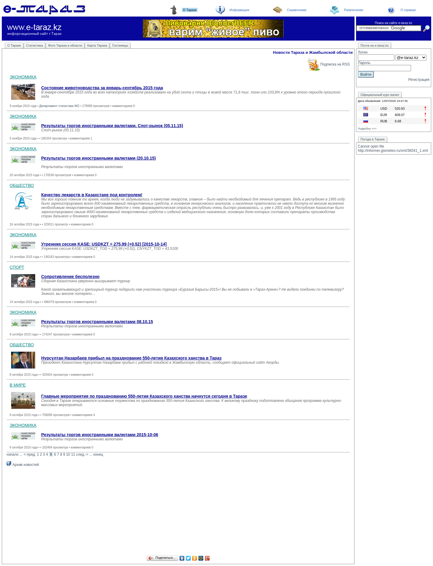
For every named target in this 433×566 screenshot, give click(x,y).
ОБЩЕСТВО (22, 185)
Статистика (34, 45)
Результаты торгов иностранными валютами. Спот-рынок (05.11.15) (112, 125)
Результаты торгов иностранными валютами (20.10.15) (98, 158)
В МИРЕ (18, 385)
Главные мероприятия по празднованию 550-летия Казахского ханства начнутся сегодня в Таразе (144, 396)
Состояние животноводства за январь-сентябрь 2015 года (102, 87)
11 (73, 454)
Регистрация (418, 80)
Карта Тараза (97, 45)
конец (98, 454)
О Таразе (14, 45)
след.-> (82, 454)
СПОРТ (17, 267)
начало (13, 454)
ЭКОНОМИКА (23, 77)
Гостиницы (120, 45)
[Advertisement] (178, 512)
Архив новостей (23, 465)
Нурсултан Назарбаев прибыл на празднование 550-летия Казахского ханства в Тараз (131, 358)
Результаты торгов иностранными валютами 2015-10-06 (99, 434)
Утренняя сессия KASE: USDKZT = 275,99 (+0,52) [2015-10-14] (104, 244)
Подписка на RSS (328, 64)
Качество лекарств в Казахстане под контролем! (91, 194)
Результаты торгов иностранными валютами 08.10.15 (97, 321)
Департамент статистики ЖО (59, 106)
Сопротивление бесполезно (70, 276)
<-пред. (29, 454)
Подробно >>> (367, 128)
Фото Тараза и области (65, 45)
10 (68, 454)
